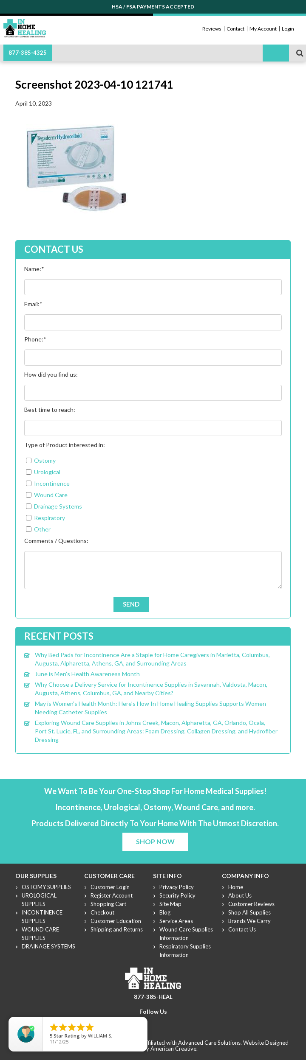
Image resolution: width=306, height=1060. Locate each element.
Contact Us (242, 929)
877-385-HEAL (153, 996)
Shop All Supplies (249, 912)
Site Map (170, 904)
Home (235, 887)
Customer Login (110, 887)
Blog (164, 912)
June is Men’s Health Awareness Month (87, 673)
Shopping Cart (108, 904)
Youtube (157, 1021)
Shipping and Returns (117, 929)
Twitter (147, 1021)
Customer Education (116, 920)
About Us (240, 895)
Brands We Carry (249, 920)
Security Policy (177, 895)
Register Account (112, 895)
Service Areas (176, 920)
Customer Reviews (251, 904)
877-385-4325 (27, 52)
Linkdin (168, 1021)
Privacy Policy (176, 887)
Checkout (102, 912)
